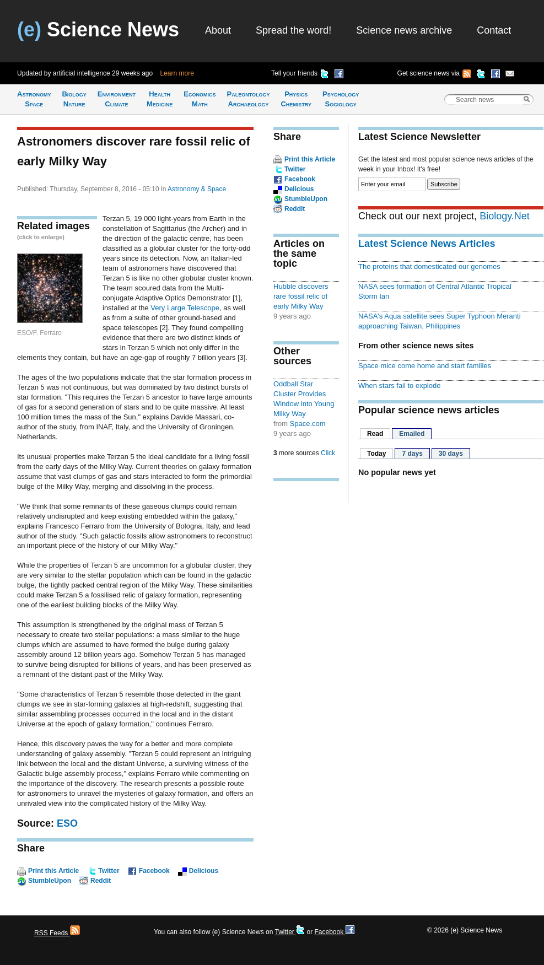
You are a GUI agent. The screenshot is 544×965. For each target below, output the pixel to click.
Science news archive (404, 30)
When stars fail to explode (399, 385)
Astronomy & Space (197, 189)
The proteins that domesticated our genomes (429, 266)
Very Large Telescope (184, 308)
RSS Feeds (57, 933)
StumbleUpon (49, 881)
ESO (67, 823)
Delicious (203, 871)
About (218, 30)
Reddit (100, 881)
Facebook (154, 871)
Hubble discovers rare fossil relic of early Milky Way (300, 296)
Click (328, 453)
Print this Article (53, 871)
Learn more (177, 73)
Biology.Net (505, 216)
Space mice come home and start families (424, 366)
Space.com (308, 423)
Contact (494, 30)
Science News (98, 29)
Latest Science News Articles (426, 243)
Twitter (108, 871)
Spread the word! (293, 30)
